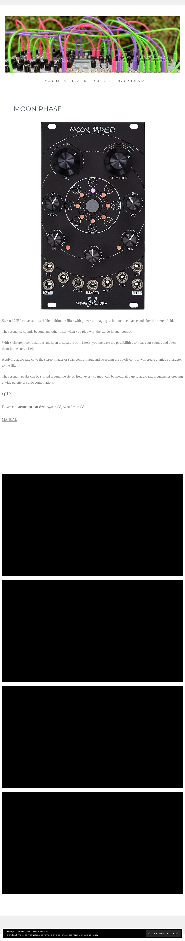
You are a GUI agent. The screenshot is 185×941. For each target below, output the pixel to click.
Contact (102, 81)
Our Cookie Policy (88, 934)
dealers (80, 81)
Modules (54, 81)
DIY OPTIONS (128, 81)
